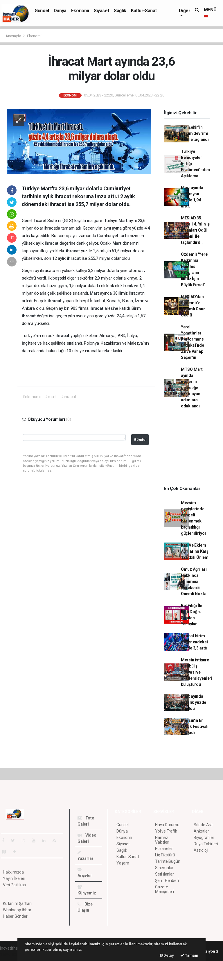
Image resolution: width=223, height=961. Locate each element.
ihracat (52, 243)
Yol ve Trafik (166, 831)
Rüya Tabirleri (206, 844)
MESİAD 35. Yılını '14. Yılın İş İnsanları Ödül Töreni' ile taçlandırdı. (195, 230)
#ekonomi (31, 396)
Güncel (42, 10)
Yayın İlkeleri (14, 878)
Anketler (201, 831)
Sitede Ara (203, 824)
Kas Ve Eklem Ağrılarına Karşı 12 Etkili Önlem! (195, 551)
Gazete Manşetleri (164, 889)
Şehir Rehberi (167, 880)
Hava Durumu (167, 824)
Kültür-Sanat (144, 10)
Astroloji (201, 850)
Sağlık (120, 10)
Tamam (189, 955)
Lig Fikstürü (165, 855)
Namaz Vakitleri (162, 839)
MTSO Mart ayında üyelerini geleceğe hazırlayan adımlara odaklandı (192, 387)
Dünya (60, 10)
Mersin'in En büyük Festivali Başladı (194, 726)
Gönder (140, 439)
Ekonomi (80, 10)
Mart (123, 220)
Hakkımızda (13, 872)
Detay (167, 955)
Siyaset (101, 10)
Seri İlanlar (164, 874)
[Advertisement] (190, 449)
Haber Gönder (15, 916)
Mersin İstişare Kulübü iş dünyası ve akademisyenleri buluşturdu (196, 672)
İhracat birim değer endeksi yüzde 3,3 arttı (194, 641)
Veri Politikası (14, 885)
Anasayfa (14, 36)
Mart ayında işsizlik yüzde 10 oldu (193, 702)
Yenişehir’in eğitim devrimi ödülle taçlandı (195, 133)
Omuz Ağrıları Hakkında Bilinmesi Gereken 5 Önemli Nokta (194, 581)
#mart (51, 396)
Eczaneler (164, 848)
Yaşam (122, 863)
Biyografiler (204, 837)
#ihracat (68, 396)
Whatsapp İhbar (17, 910)
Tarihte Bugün (167, 861)
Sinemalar (164, 867)
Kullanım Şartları (17, 903)
